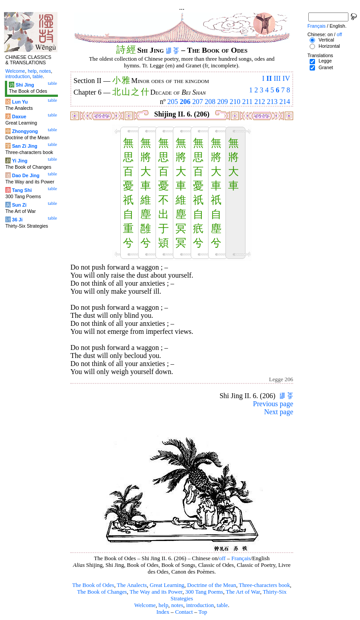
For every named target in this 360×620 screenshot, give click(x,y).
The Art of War (243, 592)
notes (177, 605)
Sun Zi (19, 205)
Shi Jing (25, 84)
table (222, 605)
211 (247, 101)
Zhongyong (25, 131)
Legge (325, 60)
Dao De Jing (26, 175)
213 (272, 101)
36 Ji (17, 219)
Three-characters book (264, 585)
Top (202, 612)
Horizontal (329, 46)
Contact (184, 612)
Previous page (273, 404)
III (277, 78)
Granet (326, 67)
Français (240, 558)
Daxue (19, 116)
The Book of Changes (102, 592)
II (269, 78)
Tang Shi (22, 190)
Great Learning (167, 585)
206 (185, 101)
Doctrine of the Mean (211, 585)
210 (235, 101)
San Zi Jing (24, 146)
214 (284, 101)
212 (259, 101)
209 (222, 101)
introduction (200, 605)
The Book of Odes (93, 585)
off (222, 558)
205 (173, 101)
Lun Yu (20, 101)
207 (197, 101)
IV (286, 78)
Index (162, 612)
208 (210, 101)
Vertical (326, 39)
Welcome (144, 605)
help (163, 605)
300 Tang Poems (204, 592)
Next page (278, 412)
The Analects (132, 585)
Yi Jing (20, 160)
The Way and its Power (156, 592)
